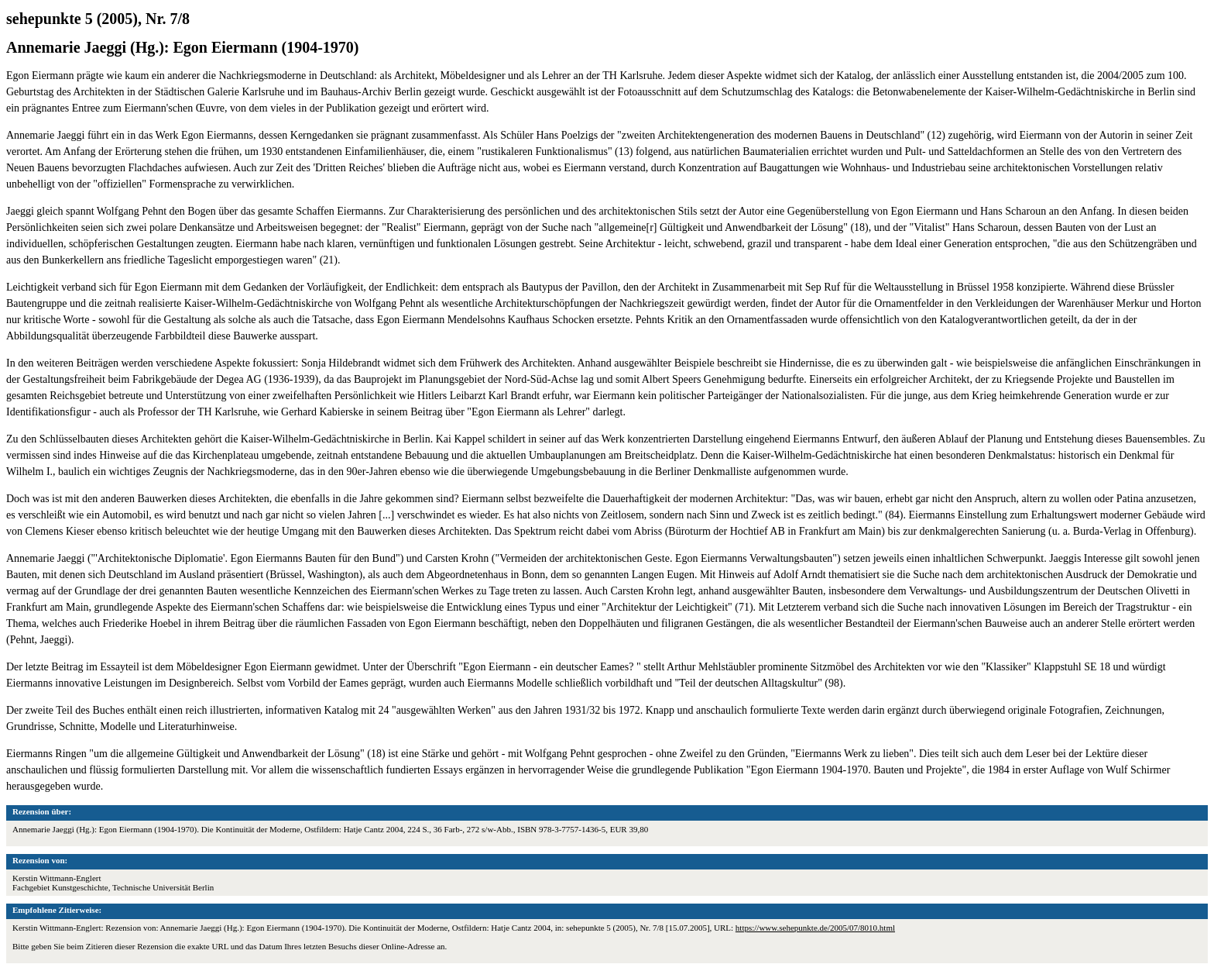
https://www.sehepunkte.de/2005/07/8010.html (815, 927)
